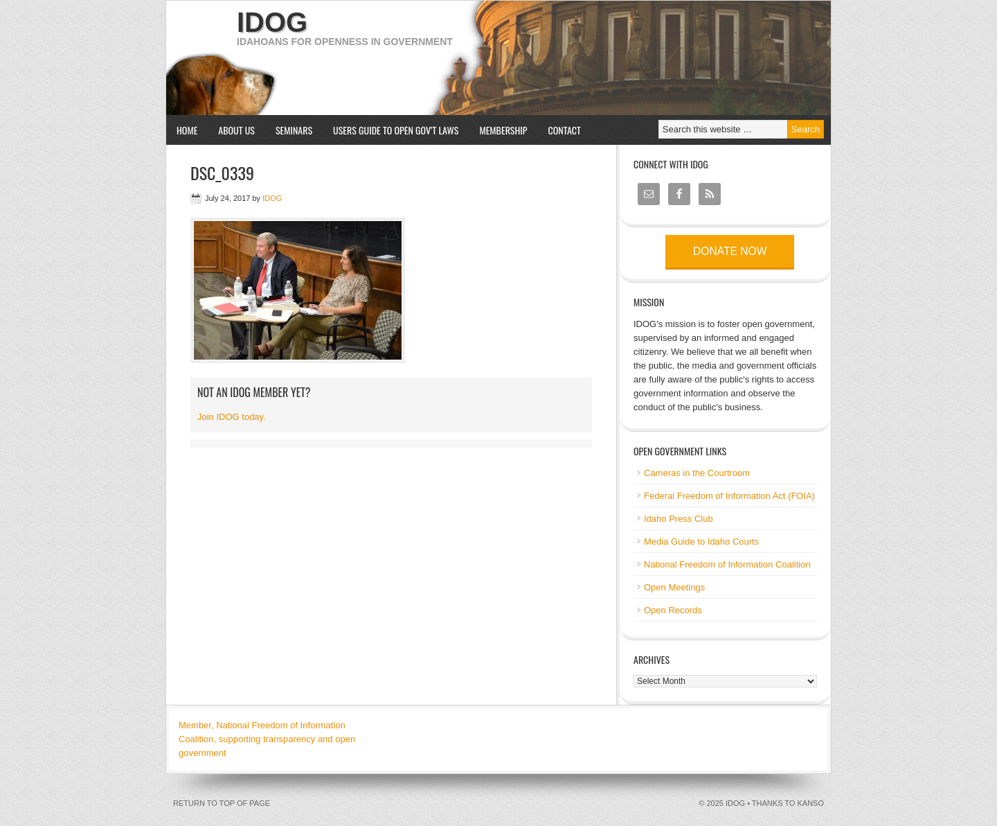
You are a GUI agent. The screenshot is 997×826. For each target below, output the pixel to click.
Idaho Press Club (678, 518)
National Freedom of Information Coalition (727, 564)
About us (231, 130)
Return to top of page (221, 803)
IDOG (272, 22)
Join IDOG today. (231, 417)
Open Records (673, 610)
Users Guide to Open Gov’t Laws (395, 130)
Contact (564, 130)
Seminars (288, 130)
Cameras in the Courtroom (697, 473)
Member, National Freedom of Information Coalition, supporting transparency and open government (267, 739)
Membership (503, 130)
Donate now (729, 251)
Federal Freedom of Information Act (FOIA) (729, 496)
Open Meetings (674, 587)
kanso (810, 803)
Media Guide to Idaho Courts (701, 541)
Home (187, 130)
